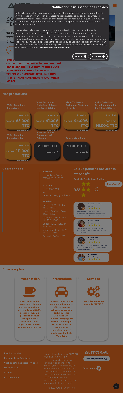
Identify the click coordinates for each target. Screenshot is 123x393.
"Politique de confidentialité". (55, 47)
